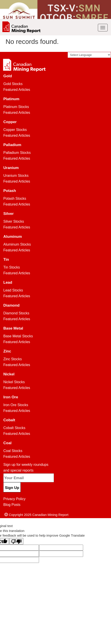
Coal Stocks (12, 451)
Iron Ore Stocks (15, 405)
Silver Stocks (13, 221)
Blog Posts (11, 505)
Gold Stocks (13, 84)
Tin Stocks (11, 267)
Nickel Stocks (14, 382)
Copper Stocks (15, 130)
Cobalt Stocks (14, 428)
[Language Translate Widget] (89, 55)
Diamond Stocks (16, 313)
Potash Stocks (14, 198)
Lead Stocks (13, 290)
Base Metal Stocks (18, 336)
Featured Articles (16, 90)
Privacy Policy (14, 499)
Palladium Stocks (17, 153)
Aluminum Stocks (17, 244)
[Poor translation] (16, 541)
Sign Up (12, 488)
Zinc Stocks (12, 359)
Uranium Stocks (16, 175)
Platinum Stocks (16, 107)
